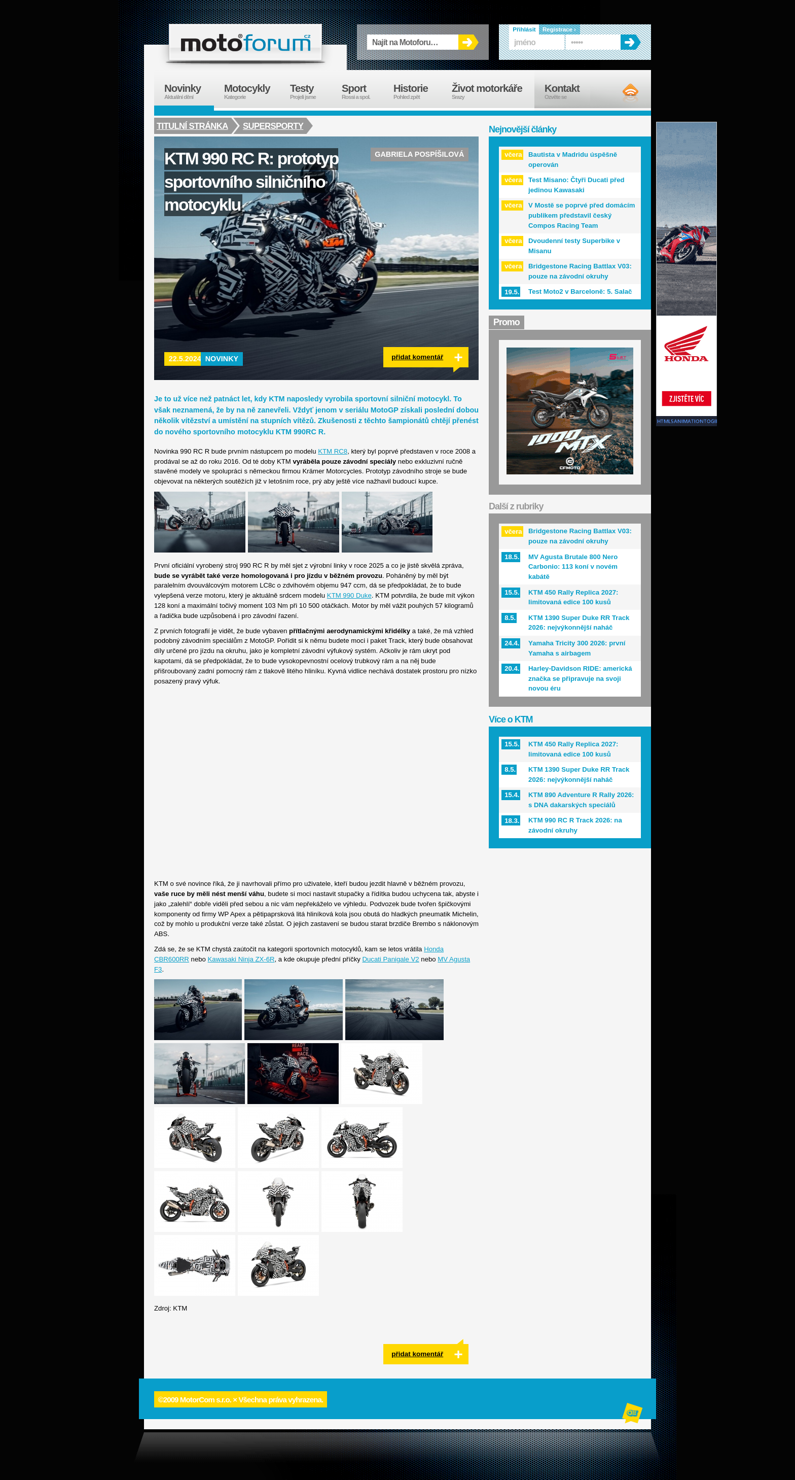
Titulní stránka (192, 126)
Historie (417, 91)
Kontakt (569, 91)
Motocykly (252, 91)
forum (245, 42)
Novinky (222, 359)
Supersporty (274, 126)
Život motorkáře (493, 91)
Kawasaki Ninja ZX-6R (241, 959)
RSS (622, 93)
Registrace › (559, 29)
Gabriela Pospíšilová (419, 154)
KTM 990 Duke (349, 595)
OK (468, 42)
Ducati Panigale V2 (391, 959)
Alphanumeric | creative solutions (633, 1414)
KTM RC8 (332, 451)
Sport (362, 91)
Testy (311, 91)
